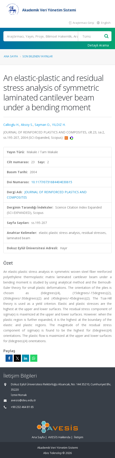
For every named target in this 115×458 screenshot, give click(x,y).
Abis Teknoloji (52, 453)
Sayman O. (42, 125)
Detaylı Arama (98, 45)
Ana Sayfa (11, 56)
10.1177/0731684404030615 (51, 182)
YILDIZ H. (58, 125)
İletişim (78, 437)
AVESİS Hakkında (59, 437)
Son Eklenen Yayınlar (37, 56)
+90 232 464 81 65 (22, 407)
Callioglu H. (11, 125)
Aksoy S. (27, 125)
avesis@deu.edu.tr (23, 400)
